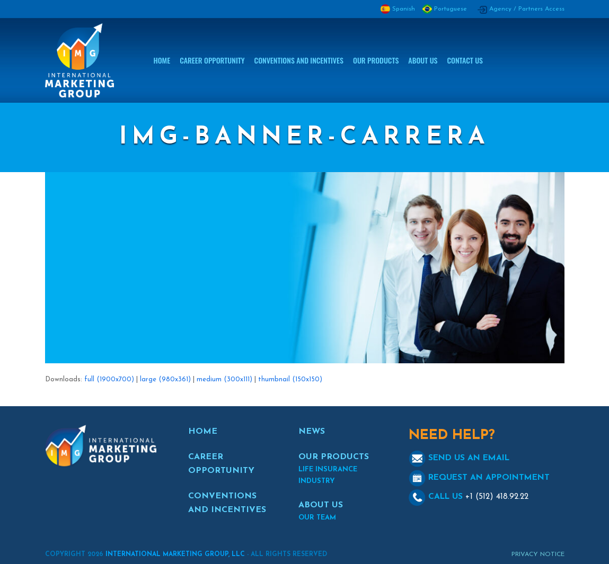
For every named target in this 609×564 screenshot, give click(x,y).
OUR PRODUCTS (333, 457)
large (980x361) (165, 379)
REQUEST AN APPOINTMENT (479, 477)
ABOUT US (320, 505)
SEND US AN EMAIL (459, 458)
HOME (202, 431)
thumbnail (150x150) (290, 379)
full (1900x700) (109, 379)
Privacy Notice (537, 554)
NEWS (311, 431)
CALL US (468, 497)
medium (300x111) (224, 379)
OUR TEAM (317, 517)
